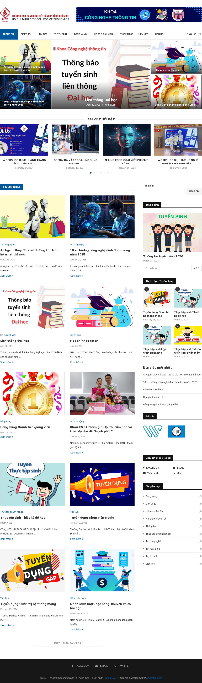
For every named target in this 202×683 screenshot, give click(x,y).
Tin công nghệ (174, 541)
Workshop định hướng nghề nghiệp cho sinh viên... (178, 162)
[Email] (190, 34)
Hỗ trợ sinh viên (103, 34)
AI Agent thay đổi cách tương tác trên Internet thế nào (24, 68)
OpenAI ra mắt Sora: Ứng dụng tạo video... (75, 162)
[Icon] (157, 335)
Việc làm (174, 564)
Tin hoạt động (174, 549)
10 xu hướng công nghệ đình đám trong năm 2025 (170, 382)
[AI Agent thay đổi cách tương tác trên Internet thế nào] (25, 57)
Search (194, 191)
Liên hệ (159, 34)
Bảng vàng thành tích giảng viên (175, 104)
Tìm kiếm (148, 185)
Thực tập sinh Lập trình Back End (154, 350)
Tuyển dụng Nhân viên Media (92, 518)
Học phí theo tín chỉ (167, 70)
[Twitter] (195, 34)
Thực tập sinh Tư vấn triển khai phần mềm (187, 350)
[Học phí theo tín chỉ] (176, 57)
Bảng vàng (80, 34)
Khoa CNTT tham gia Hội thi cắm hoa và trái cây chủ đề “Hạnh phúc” (101, 429)
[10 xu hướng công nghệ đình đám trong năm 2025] (25, 92)
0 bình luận (110, 104)
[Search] (200, 34)
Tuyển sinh (60, 34)
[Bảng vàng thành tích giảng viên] (176, 92)
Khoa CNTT (111, 677)
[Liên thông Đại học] (101, 74)
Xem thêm (7, 275)
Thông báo (174, 526)
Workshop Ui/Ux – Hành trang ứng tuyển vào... (24, 162)
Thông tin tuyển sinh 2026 (163, 256)
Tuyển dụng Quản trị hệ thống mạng (28, 604)
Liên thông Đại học (101, 100)
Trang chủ (9, 34)
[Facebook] (187, 34)
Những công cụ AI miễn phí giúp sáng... (126, 162)
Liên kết (143, 34)
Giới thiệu (25, 34)
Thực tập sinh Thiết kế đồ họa (23, 518)
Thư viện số (126, 34)
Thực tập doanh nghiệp (174, 534)
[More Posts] (67, 643)
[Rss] (187, 473)
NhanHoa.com (154, 677)
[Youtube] (157, 473)
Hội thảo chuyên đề (174, 519)
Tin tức (43, 34)
